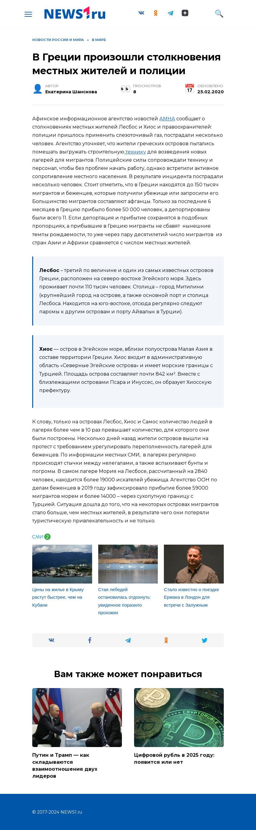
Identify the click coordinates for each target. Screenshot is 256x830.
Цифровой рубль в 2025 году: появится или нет (174, 758)
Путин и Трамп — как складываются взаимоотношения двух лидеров (64, 765)
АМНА (167, 119)
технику (135, 152)
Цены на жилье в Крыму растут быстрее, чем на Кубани (58, 597)
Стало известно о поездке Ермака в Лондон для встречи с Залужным (191, 597)
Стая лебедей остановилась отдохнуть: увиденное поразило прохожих (124, 601)
